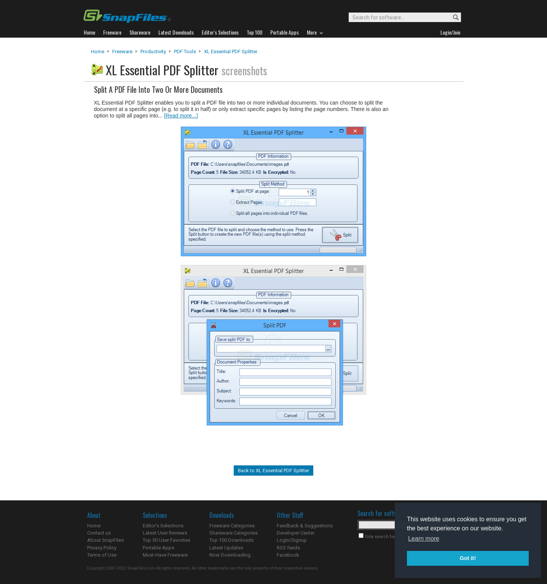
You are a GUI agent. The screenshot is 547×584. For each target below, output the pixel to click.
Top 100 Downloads (231, 540)
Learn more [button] (423, 538)
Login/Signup (292, 540)
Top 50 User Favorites (166, 540)
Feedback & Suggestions (305, 525)
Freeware (122, 51)
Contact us (99, 533)
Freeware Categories (232, 525)
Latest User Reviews (165, 533)
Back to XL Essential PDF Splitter (273, 470)
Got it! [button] (468, 558)
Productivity (153, 51)
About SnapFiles (105, 540)
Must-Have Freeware (165, 555)
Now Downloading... (231, 555)
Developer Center (295, 533)
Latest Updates (226, 548)
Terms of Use (101, 555)
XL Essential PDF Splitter (230, 51)
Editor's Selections (163, 525)
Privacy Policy (101, 548)
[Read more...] (181, 116)
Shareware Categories (233, 533)
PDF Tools (185, 51)
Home (97, 51)
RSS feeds (288, 548)
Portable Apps (158, 548)
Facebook (288, 555)
